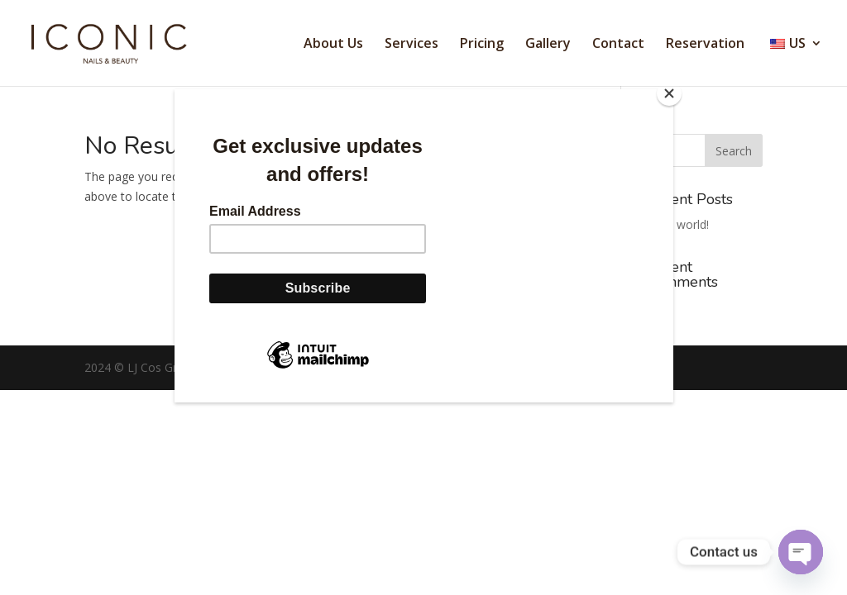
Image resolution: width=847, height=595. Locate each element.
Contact (618, 44)
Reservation (705, 44)
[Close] (669, 93)
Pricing (482, 44)
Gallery (548, 44)
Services (411, 44)
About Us (333, 44)
